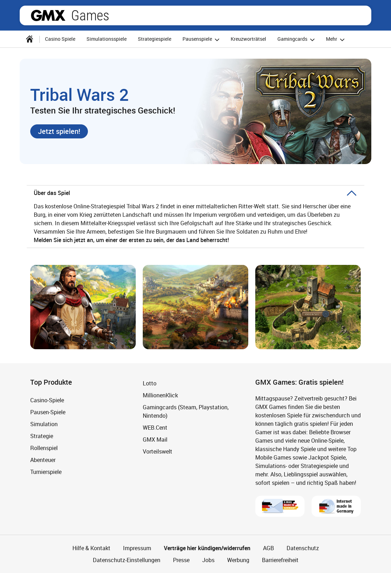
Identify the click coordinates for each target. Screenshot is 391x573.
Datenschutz (303, 548)
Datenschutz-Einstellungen (126, 560)
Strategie (41, 436)
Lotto (149, 383)
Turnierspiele (46, 472)
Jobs (208, 560)
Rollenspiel (44, 448)
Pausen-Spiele (47, 412)
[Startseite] (29, 39)
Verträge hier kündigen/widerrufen (207, 548)
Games (90, 15)
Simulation (44, 424)
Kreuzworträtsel (248, 38)
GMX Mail (155, 439)
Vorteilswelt (157, 451)
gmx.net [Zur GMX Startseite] (48, 15)
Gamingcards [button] (297, 39)
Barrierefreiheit (280, 560)
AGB (268, 548)
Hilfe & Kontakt (91, 548)
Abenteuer (43, 460)
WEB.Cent (155, 427)
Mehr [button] (336, 39)
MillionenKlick (160, 395)
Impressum (137, 548)
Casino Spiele (60, 38)
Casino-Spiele (47, 400)
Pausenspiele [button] (202, 39)
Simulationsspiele (106, 38)
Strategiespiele (154, 38)
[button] (59, 131)
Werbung (238, 560)
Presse (181, 560)
